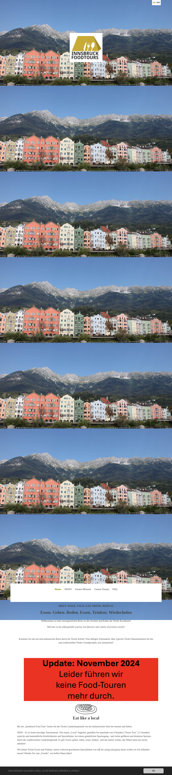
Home (58, 589)
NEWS (68, 589)
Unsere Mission (83, 589)
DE (154, 2)
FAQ (114, 589)
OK (153, 770)
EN (158, 2)
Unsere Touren (101, 589)
